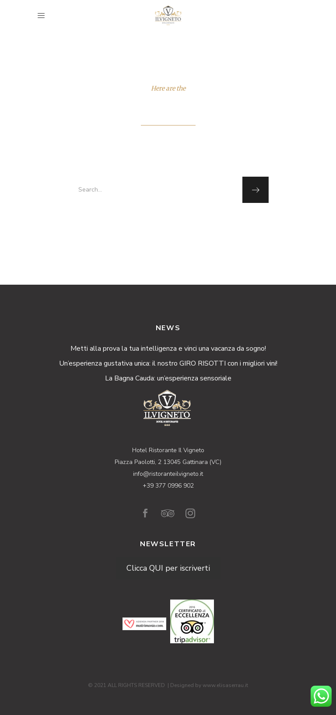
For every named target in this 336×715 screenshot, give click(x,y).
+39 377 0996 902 (168, 485)
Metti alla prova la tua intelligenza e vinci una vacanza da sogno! (168, 348)
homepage (167, 221)
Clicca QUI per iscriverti (168, 568)
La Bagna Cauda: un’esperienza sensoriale (168, 378)
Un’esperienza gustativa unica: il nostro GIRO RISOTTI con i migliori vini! (168, 363)
